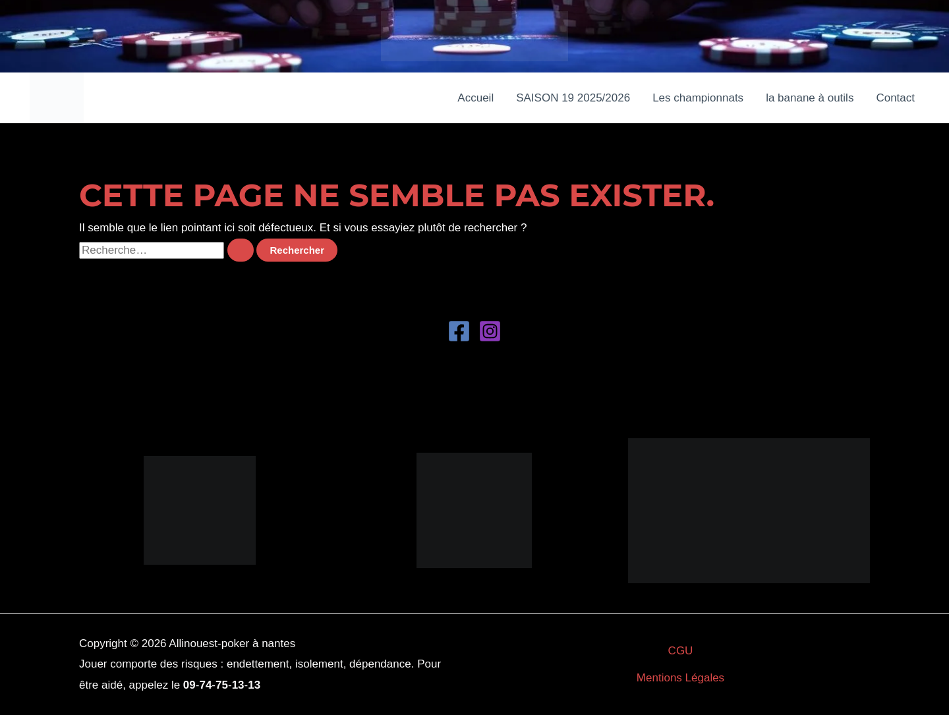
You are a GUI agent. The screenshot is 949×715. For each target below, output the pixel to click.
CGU (680, 650)
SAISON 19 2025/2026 (573, 98)
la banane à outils (809, 98)
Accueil (475, 98)
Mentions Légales (680, 678)
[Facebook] (459, 331)
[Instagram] (490, 331)
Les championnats (697, 98)
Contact (895, 98)
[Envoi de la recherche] (240, 250)
